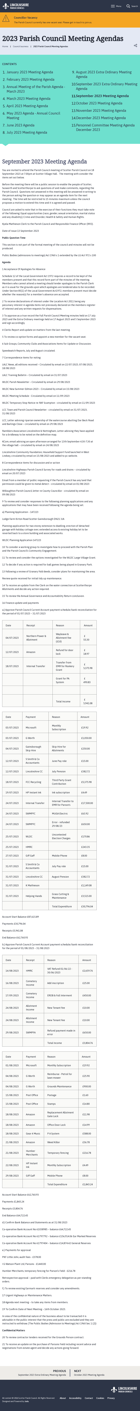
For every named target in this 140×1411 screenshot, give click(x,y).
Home (5, 46)
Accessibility (75, 1398)
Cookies (100, 1398)
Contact (89, 1398)
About (63, 1398)
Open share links (135, 45)
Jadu (27, 1401)
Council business (20, 46)
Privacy (111, 1398)
